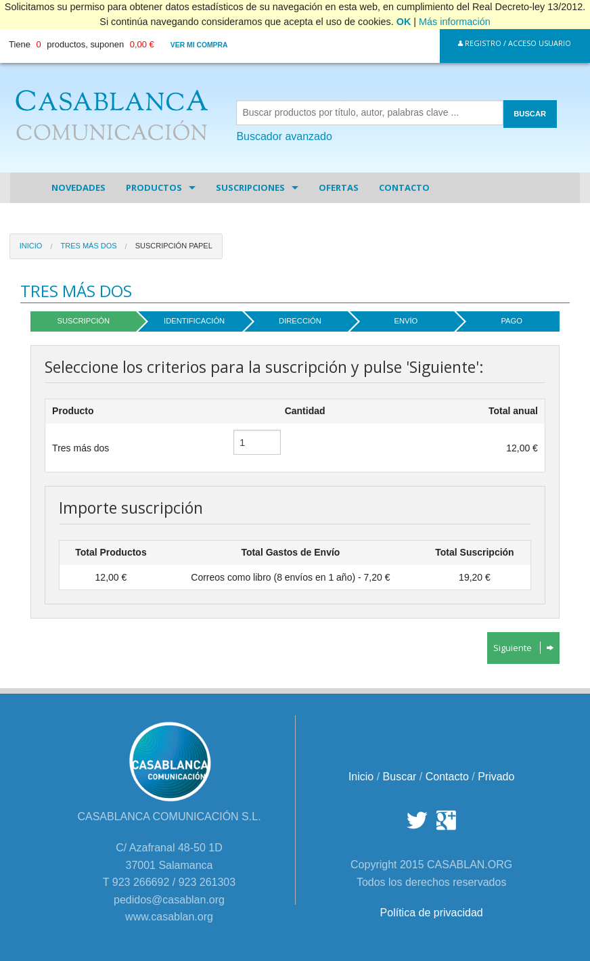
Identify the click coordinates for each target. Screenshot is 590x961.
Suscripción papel (173, 246)
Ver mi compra (199, 45)
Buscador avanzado (284, 136)
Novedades (78, 187)
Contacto (404, 187)
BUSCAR (530, 114)
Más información (455, 21)
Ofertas (339, 187)
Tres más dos (88, 246)
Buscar (400, 776)
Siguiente (523, 648)
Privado (496, 776)
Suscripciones (250, 187)
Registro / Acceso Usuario (514, 43)
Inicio (31, 246)
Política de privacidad (431, 912)
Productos (154, 187)
